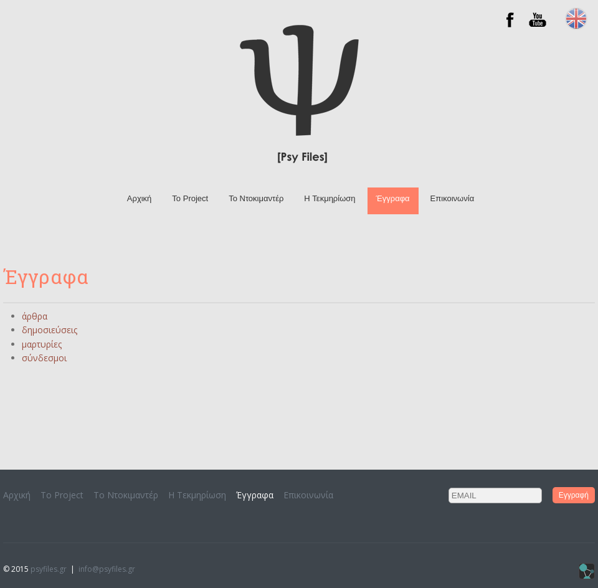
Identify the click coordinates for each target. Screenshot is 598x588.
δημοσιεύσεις (49, 330)
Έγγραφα (393, 198)
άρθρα (34, 316)
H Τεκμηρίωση (329, 198)
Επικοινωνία (452, 198)
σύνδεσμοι (44, 358)
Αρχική (139, 198)
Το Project (190, 198)
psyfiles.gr (49, 569)
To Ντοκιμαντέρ (256, 198)
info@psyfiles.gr (106, 569)
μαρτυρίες (42, 344)
